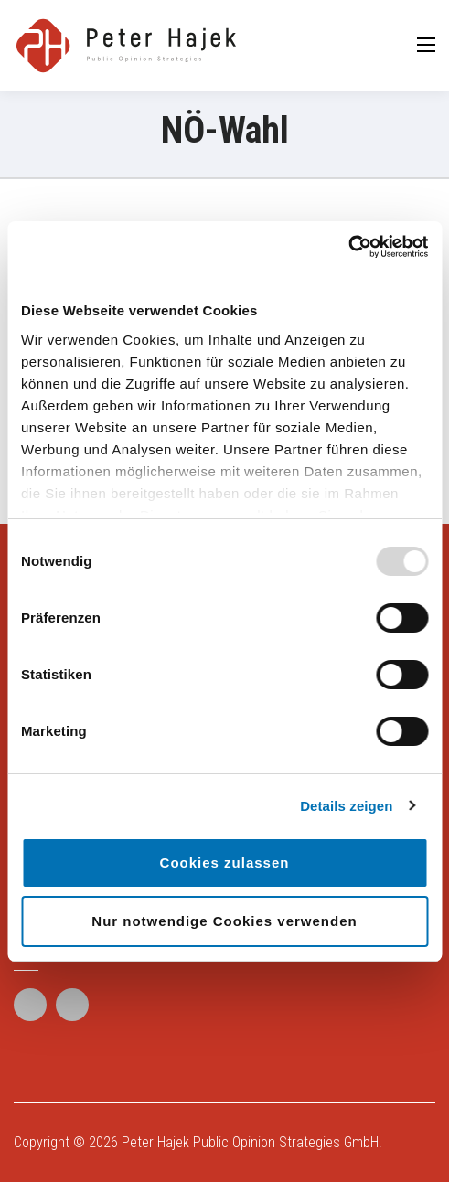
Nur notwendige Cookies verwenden (224, 921)
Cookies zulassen (225, 862)
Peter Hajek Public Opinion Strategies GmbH (250, 1142)
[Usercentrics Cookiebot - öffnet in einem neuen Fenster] (348, 247)
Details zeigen (346, 806)
